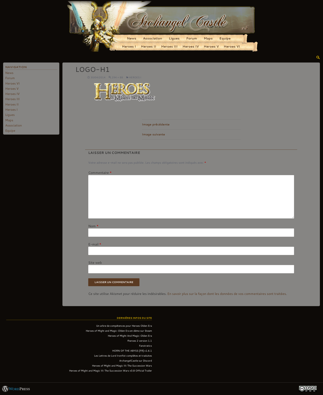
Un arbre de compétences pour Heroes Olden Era (124, 325)
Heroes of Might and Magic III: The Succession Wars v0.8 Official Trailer (110, 370)
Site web (95, 262)
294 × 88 (117, 77)
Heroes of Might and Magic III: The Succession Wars (122, 365)
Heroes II (148, 46)
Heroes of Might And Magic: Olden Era (130, 335)
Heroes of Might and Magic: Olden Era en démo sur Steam (119, 330)
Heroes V (211, 46)
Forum (191, 38)
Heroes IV (191, 46)
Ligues (174, 38)
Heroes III (169, 46)
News (131, 38)
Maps (208, 38)
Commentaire (100, 172)
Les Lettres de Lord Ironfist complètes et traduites (123, 355)
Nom (93, 226)
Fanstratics (145, 345)
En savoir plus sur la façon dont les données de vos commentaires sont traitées (226, 293)
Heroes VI (232, 46)
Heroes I (129, 46)
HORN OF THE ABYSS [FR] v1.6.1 (132, 350)
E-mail (94, 244)
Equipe (225, 38)
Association (152, 38)
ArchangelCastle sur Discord (135, 360)
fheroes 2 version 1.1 (139, 340)
